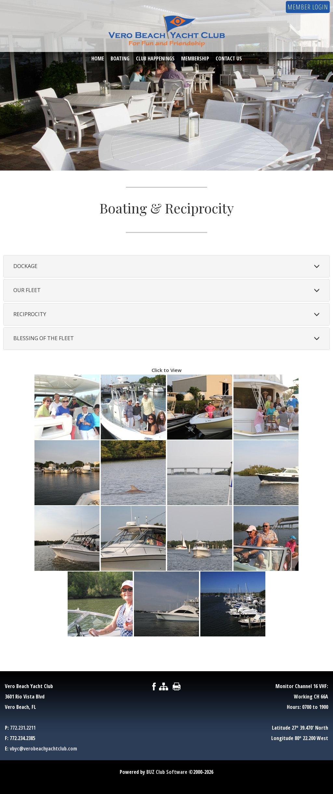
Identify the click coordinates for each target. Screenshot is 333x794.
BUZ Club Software (166, 771)
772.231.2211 (22, 727)
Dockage (25, 266)
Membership (195, 58)
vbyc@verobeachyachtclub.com (43, 748)
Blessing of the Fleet (43, 338)
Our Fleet (27, 290)
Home (97, 58)
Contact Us (229, 58)
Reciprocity (29, 314)
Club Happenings (155, 58)
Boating (120, 58)
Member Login (307, 7)
